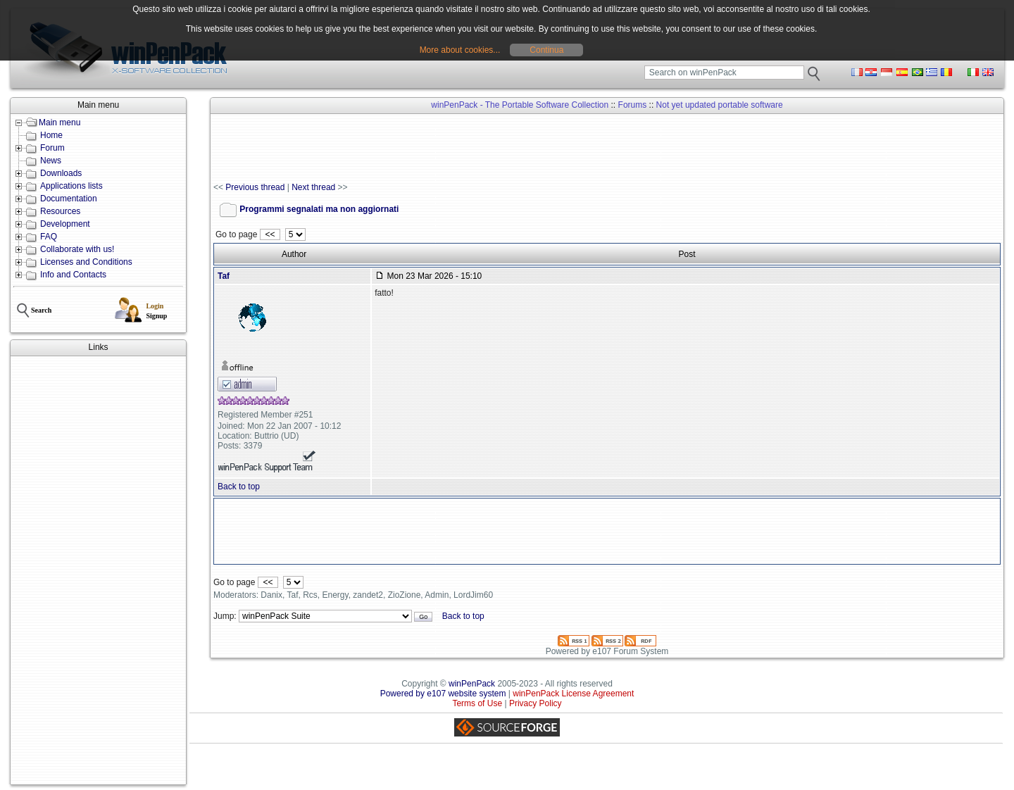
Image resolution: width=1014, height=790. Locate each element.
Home (51, 135)
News (50, 160)
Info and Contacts (73, 275)
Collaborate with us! (77, 249)
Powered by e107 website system (443, 693)
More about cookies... (460, 50)
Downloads (61, 173)
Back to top (239, 486)
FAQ (48, 237)
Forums (632, 105)
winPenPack (472, 684)
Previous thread (254, 187)
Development (65, 224)
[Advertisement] (98, 570)
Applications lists (71, 186)
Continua (546, 50)
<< (270, 234)
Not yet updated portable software (719, 105)
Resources (60, 211)
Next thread (313, 187)
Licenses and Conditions (86, 262)
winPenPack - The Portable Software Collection (519, 105)
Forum (52, 148)
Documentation (68, 198)
